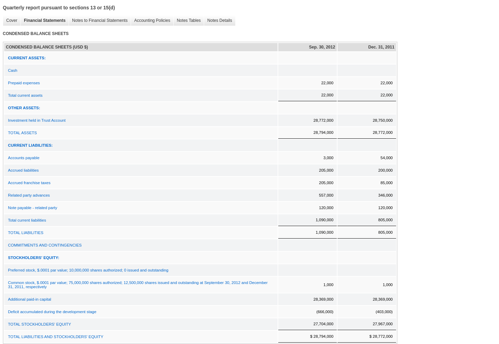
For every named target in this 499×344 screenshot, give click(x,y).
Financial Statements (42, 20)
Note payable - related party (32, 208)
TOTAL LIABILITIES (25, 233)
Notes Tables (187, 20)
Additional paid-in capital (29, 299)
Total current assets (25, 95)
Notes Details (218, 20)
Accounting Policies (150, 20)
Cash (12, 70)
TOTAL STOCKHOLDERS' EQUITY (39, 324)
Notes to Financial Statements (98, 20)
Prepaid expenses (24, 83)
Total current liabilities (27, 220)
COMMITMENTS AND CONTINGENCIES (45, 245)
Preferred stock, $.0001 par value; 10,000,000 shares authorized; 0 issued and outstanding (88, 270)
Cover (10, 20)
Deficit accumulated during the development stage (52, 312)
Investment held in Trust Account (36, 120)
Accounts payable (24, 158)
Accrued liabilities (23, 170)
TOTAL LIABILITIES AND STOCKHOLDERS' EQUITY (55, 337)
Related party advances (29, 195)
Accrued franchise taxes (29, 183)
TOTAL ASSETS (22, 133)
